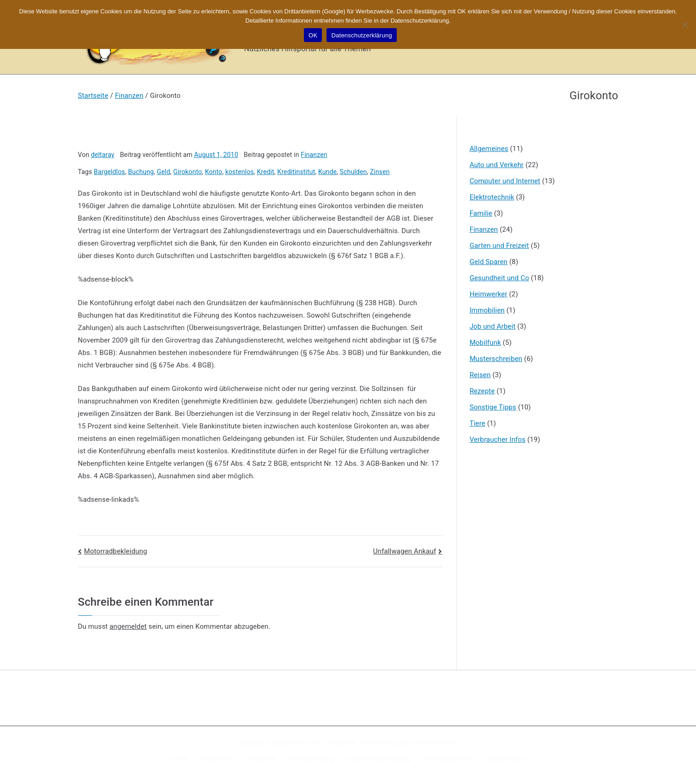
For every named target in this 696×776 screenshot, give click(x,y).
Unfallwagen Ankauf (404, 551)
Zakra (404, 742)
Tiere (477, 423)
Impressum (217, 759)
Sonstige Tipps (493, 407)
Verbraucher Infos (498, 439)
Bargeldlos (109, 171)
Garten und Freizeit (499, 245)
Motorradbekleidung (115, 551)
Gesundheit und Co (499, 278)
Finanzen (314, 154)
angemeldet (127, 626)
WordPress (443, 742)
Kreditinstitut (296, 171)
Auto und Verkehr (497, 165)
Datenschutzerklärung (378, 759)
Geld (163, 171)
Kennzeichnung (312, 759)
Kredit (265, 171)
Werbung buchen (447, 759)
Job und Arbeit (493, 326)
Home (180, 759)
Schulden (353, 171)
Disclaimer (262, 759)
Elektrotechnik (492, 197)
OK (313, 35)
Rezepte (482, 391)
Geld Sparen (489, 262)
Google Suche (504, 759)
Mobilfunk (485, 342)
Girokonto (187, 171)
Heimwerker (489, 294)
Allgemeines (489, 148)
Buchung (141, 171)
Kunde (327, 171)
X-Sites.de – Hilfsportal (323, 742)
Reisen (480, 375)
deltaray (103, 154)
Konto (214, 171)
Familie (481, 213)
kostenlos (239, 171)
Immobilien (487, 310)
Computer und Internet (505, 181)
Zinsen (380, 171)
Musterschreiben (496, 359)
